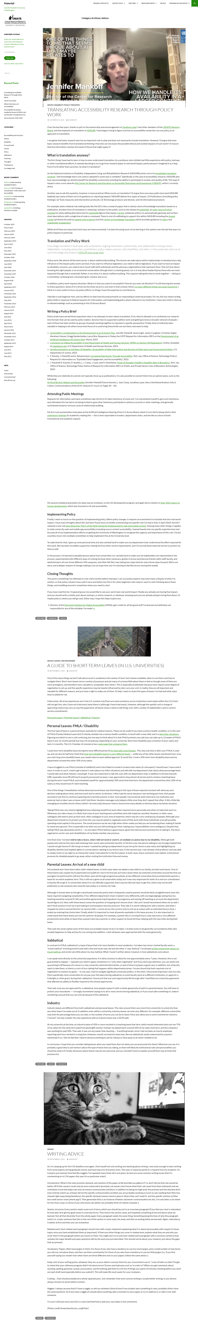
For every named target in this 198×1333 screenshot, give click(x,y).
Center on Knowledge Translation (119, 219)
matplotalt (144, 209)
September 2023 (10, 241)
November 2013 (10, 304)
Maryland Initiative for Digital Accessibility (84, 605)
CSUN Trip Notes (10, 101)
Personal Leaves (55, 717)
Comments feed (9, 377)
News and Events (148, 3)
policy (165, 219)
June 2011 (8, 353)
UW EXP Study (117, 3)
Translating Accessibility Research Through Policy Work (110, 112)
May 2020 (7, 267)
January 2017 (9, 290)
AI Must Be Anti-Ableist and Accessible (65, 382)
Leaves (57, 661)
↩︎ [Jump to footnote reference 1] (94, 608)
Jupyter (120, 213)
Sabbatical (85, 717)
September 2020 (10, 261)
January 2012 (9, 330)
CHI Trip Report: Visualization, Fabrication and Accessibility (15, 190)
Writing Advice (65, 1154)
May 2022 (7, 251)
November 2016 (10, 294)
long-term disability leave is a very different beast (107, 754)
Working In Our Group (178, 3)
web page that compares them (113, 744)
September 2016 (10, 297)
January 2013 (9, 310)
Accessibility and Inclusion (13, 135)
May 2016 (7, 300)
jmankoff (72, 120)
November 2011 (10, 337)
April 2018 (8, 284)
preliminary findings (56, 415)
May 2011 (7, 356)
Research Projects (101, 3)
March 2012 (8, 327)
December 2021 (10, 254)
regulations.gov (59, 346)
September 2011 (10, 343)
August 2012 (8, 313)
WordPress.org (9, 380)
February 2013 (9, 307)
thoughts (62, 1064)
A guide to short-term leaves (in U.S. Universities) (105, 665)
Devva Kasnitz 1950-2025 (13, 118)
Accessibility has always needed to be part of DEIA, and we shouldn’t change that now (15, 112)
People (163, 3)
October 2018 (9, 277)
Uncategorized (68, 661)
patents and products (84, 219)
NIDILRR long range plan (91, 252)
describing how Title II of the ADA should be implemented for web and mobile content (106, 526)
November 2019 (10, 274)
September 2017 (10, 287)
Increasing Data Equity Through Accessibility (111, 356)
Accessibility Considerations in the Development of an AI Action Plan (82, 333)
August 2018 (8, 280)
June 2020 (8, 264)
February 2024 (9, 238)
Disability (58, 105)
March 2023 (8, 244)
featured (41, 618)
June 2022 (8, 247)
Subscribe (9, 58)
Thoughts (75, 105)
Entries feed (8, 374)
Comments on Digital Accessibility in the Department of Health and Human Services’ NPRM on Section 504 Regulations (106, 342)
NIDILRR (91, 130)
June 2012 (8, 320)
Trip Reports (8, 165)
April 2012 (8, 323)
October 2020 (9, 257)
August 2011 (8, 346)
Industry (96, 717)
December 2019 (10, 271)
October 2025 (9, 224)
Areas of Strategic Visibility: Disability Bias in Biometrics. (143, 362)
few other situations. (169, 734)
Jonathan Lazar (129, 127)
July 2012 (7, 317)
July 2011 (7, 350)
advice (39, 1318)
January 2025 (9, 234)
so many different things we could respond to (156, 286)
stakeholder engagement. (59, 222)
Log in (6, 370)
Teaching (132, 3)
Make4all (9, 3)
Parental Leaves (71, 717)
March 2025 (8, 228)
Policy (67, 105)
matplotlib (94, 213)
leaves (51, 1064)
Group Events (9, 145)
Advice (50, 105)
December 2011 (10, 333)
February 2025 (9, 231)
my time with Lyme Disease (123, 750)
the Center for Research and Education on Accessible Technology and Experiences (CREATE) (118, 183)
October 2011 (9, 340)
